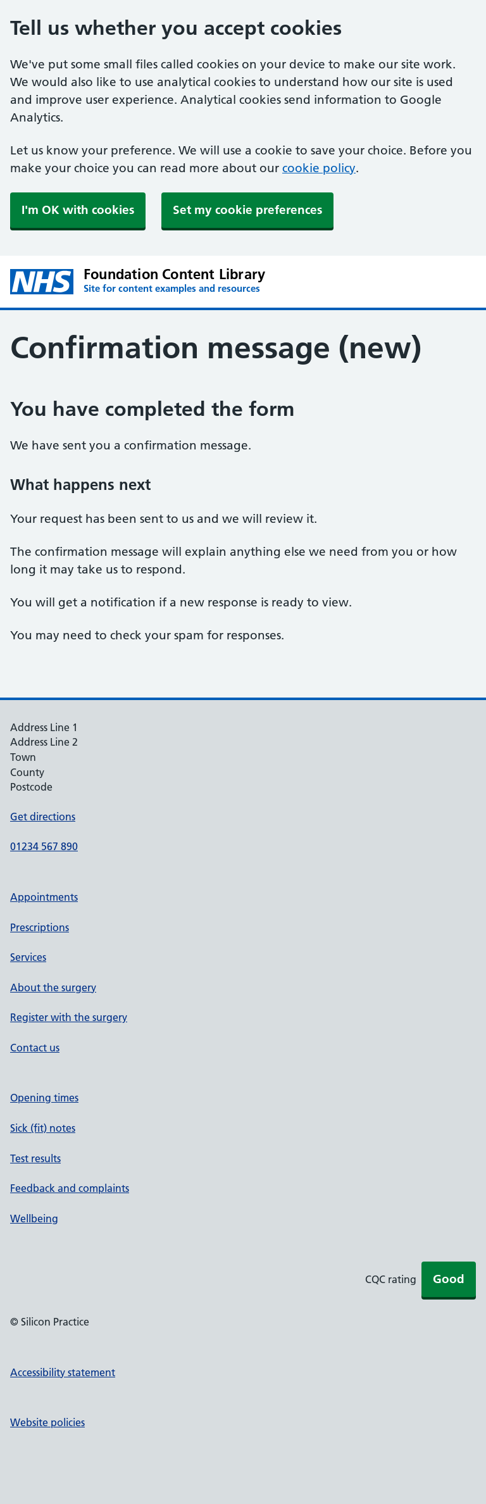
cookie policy (319, 168)
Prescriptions (39, 927)
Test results (35, 1158)
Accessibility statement (62, 1372)
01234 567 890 (44, 846)
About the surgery (53, 987)
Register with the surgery (68, 1017)
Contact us (34, 1047)
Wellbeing (34, 1218)
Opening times (44, 1097)
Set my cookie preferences (247, 210)
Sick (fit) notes (42, 1128)
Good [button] (448, 1279)
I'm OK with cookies (78, 210)
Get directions (42, 816)
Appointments (44, 897)
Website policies (47, 1422)
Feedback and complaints (69, 1188)
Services (28, 957)
